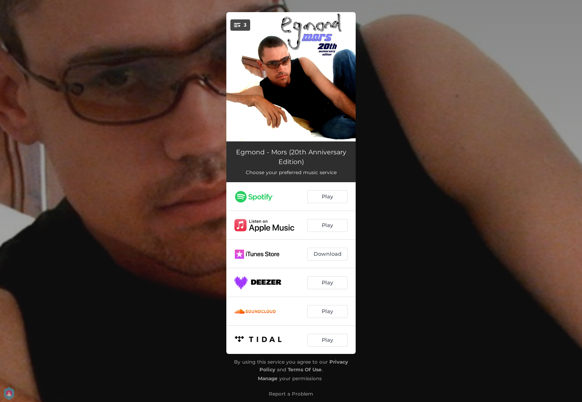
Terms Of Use (305, 369)
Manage (268, 378)
